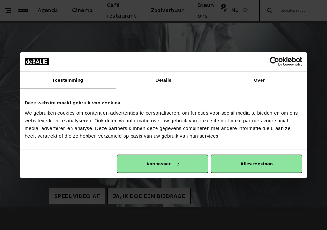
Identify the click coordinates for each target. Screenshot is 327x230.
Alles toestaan (256, 163)
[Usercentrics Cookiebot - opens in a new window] (274, 61)
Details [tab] (163, 80)
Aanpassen (162, 163)
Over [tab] (259, 80)
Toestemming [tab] (67, 80)
